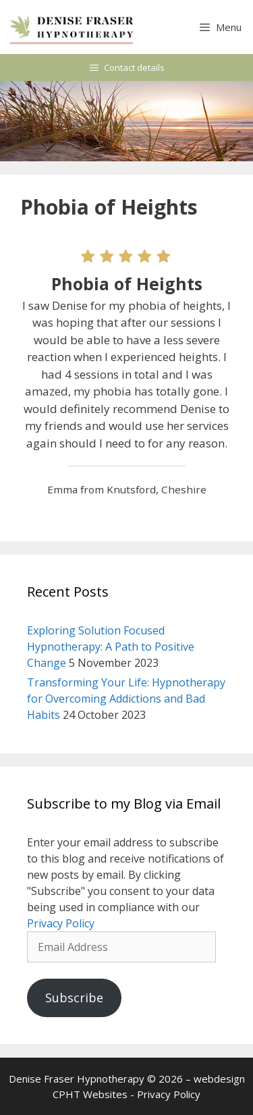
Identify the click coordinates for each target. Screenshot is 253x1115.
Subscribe (74, 997)
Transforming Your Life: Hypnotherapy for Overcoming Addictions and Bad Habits (126, 698)
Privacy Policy (60, 923)
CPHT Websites (90, 1094)
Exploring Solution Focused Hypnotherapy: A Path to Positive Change (110, 646)
